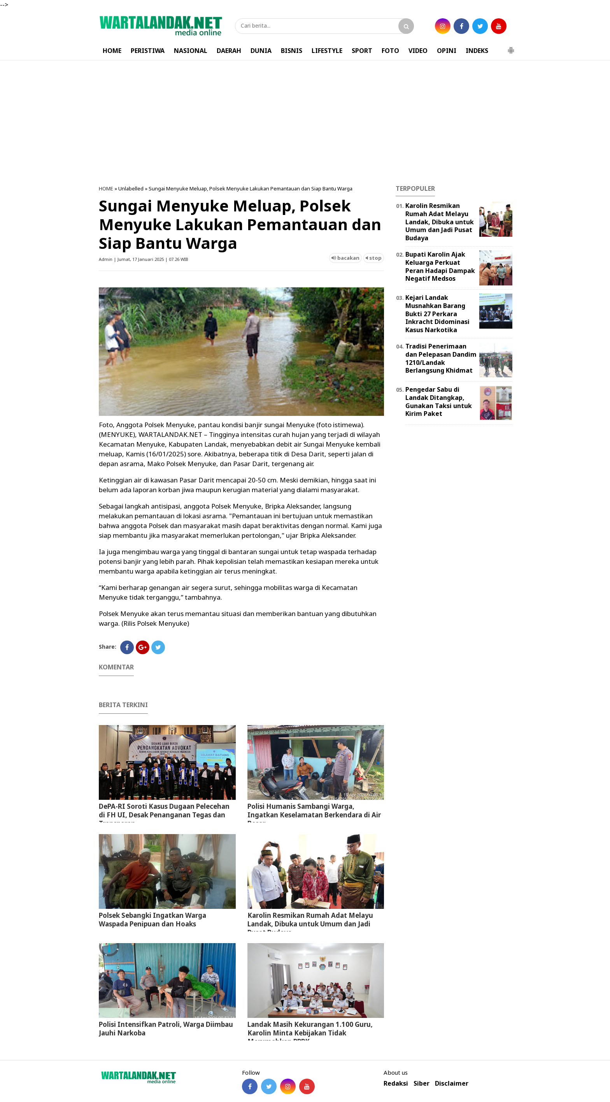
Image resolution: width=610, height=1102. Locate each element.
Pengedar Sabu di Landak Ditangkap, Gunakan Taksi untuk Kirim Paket (438, 401)
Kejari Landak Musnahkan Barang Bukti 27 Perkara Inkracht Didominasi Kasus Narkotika (437, 313)
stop (374, 257)
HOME (112, 50)
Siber (421, 1083)
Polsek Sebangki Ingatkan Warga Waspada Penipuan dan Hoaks (152, 919)
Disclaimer (451, 1083)
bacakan (345, 257)
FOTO (390, 50)
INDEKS (477, 50)
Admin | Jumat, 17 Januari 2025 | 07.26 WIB (143, 259)
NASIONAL (190, 50)
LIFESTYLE (327, 50)
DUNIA (261, 50)
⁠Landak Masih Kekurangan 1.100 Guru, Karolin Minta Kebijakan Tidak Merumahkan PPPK (310, 1033)
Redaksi (396, 1083)
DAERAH (229, 50)
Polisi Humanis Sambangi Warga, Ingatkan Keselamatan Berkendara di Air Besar (314, 815)
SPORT (362, 50)
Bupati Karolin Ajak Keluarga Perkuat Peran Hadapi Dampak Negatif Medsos (440, 266)
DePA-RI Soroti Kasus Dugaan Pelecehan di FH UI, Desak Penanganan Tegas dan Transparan (164, 815)
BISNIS (291, 50)
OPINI (446, 50)
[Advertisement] (305, 122)
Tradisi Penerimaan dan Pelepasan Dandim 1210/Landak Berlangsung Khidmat (441, 358)
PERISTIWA (148, 50)
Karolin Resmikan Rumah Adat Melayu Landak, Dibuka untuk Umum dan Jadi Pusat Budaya (310, 924)
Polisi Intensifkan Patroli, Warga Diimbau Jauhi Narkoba (166, 1028)
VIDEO (418, 50)
